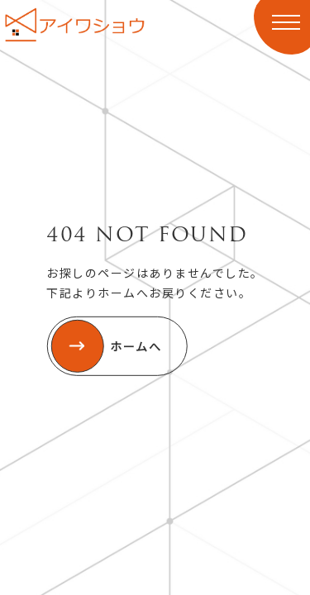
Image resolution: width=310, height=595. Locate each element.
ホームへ (105, 346)
